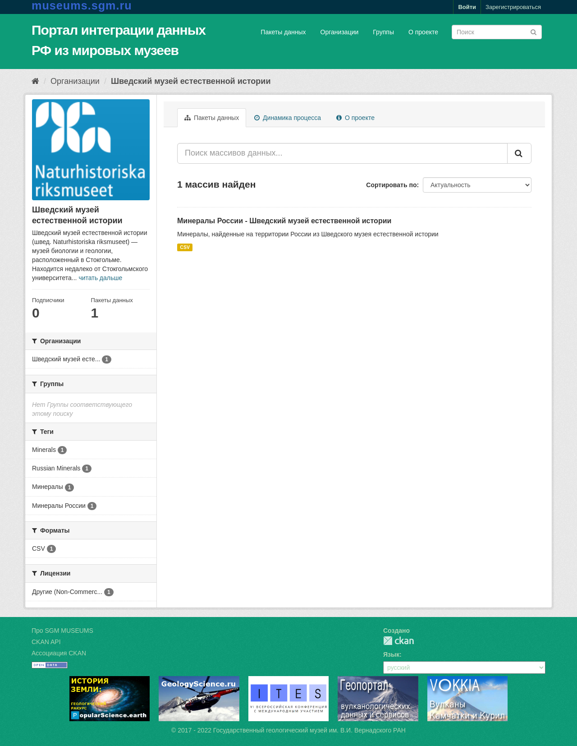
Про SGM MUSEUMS (62, 630)
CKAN (398, 640)
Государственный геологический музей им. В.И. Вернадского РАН (309, 730)
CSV (185, 247)
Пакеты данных (283, 32)
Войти (467, 7)
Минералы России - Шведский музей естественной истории (284, 221)
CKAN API (46, 641)
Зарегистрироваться (513, 7)
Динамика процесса (287, 117)
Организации (340, 32)
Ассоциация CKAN (59, 653)
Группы (383, 32)
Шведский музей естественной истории (191, 81)
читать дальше (100, 277)
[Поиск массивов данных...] (342, 153)
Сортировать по (391, 185)
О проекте (423, 32)
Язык (391, 654)
